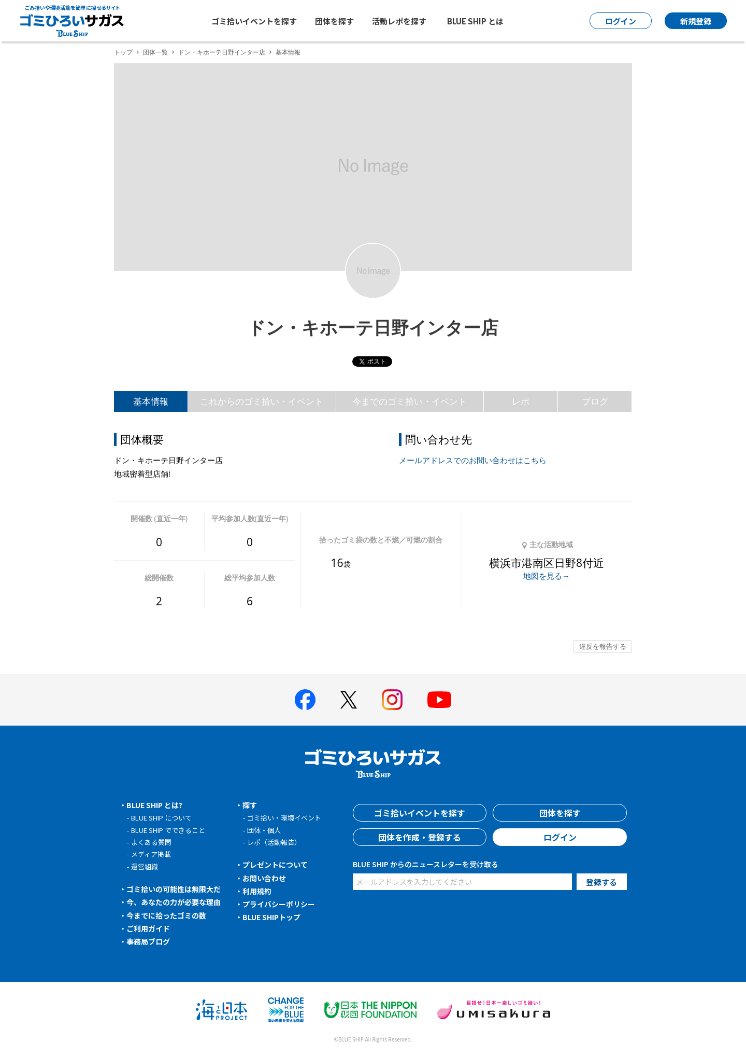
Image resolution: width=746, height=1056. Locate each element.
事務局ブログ (148, 941)
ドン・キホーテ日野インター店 (221, 52)
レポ (520, 401)
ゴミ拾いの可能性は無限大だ (173, 889)
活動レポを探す (399, 21)
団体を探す (334, 21)
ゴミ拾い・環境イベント (284, 818)
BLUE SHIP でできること (168, 830)
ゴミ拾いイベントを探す (254, 21)
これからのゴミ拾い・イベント (261, 401)
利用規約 (256, 891)
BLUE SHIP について (161, 818)
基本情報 (150, 401)
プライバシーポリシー (278, 904)
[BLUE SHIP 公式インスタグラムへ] (392, 699)
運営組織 (144, 866)
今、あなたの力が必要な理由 (173, 902)
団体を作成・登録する (419, 837)
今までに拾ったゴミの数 (166, 915)
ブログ (595, 401)
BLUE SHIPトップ (271, 917)
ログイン (560, 837)
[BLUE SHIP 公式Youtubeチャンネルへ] (439, 699)
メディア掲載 (151, 854)
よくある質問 (151, 842)
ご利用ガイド (148, 928)
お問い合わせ (264, 878)
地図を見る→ (546, 576)
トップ (123, 52)
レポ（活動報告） (274, 842)
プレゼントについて (275, 864)
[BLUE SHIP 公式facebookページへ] (305, 699)
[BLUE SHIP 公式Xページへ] (348, 699)
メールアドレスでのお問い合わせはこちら (473, 460)
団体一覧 (155, 52)
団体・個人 (264, 830)
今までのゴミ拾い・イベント (409, 401)
